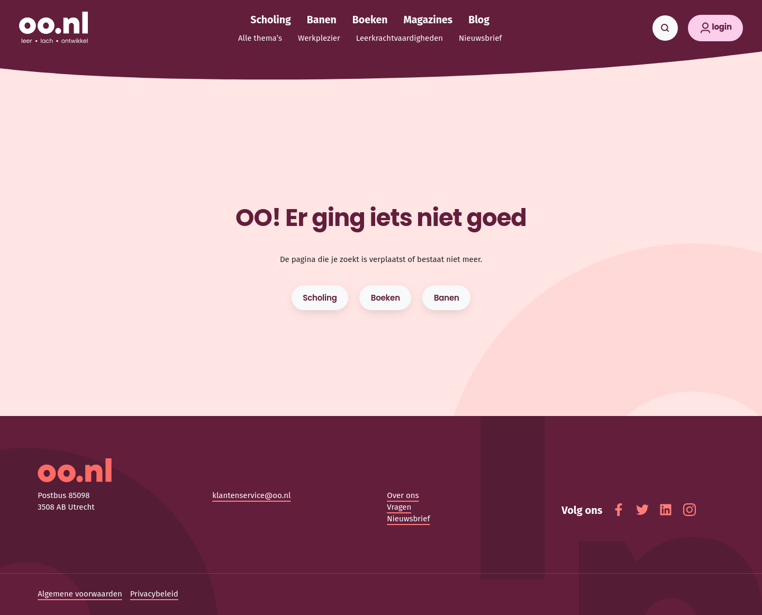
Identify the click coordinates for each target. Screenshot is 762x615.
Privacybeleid (154, 594)
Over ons (403, 495)
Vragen (399, 507)
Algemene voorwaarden (80, 594)
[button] (715, 28)
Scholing (320, 297)
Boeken (385, 297)
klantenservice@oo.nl (251, 495)
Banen (446, 297)
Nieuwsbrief (408, 518)
